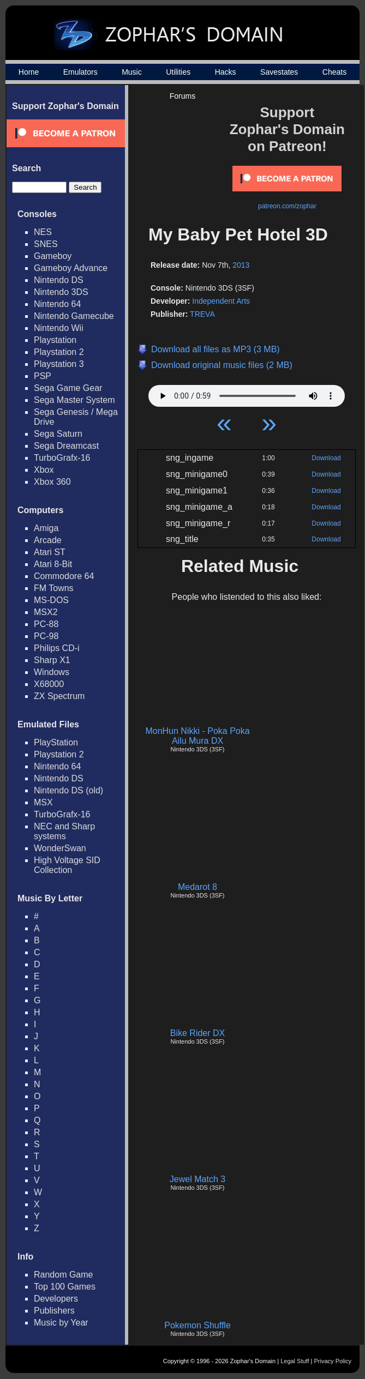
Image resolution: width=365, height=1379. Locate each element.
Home (29, 72)
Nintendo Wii (58, 328)
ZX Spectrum (59, 696)
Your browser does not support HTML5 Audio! (246, 393)
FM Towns (54, 588)
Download (326, 458)
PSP (42, 376)
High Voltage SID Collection (67, 865)
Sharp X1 (52, 660)
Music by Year (61, 1322)
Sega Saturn (58, 433)
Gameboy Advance (70, 268)
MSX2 (46, 612)
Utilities (178, 72)
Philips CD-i (57, 648)
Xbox (43, 469)
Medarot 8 (197, 887)
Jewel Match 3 (197, 1179)
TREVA (202, 314)
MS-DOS (51, 600)
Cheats (334, 72)
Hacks (225, 72)
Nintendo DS (58, 280)
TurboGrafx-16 (62, 457)
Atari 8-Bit (53, 564)
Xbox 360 (52, 481)
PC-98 (46, 636)
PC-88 (46, 624)
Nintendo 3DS (61, 292)
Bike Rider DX (197, 1033)
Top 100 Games (64, 1286)
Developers (56, 1298)
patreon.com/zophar (287, 206)
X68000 (49, 684)
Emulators (80, 72)
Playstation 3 (59, 364)
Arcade (48, 540)
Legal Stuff (294, 1361)
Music (132, 72)
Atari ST (49, 552)
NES (43, 232)
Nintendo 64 (57, 304)
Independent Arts (221, 301)
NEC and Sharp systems (64, 831)
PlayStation (56, 742)
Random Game (63, 1274)
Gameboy (52, 256)
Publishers (54, 1310)
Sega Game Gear (68, 388)
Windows (51, 672)
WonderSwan (60, 848)
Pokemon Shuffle (197, 1325)
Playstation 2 (59, 352)
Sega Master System (74, 400)
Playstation (55, 340)
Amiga (46, 528)
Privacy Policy (332, 1361)
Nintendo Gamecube (74, 316)
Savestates (279, 72)
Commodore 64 (64, 576)
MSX (43, 802)
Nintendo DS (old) (68, 790)
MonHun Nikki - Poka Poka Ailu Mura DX (197, 735)
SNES (46, 244)
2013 (240, 265)
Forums (182, 96)
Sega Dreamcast (66, 445)
